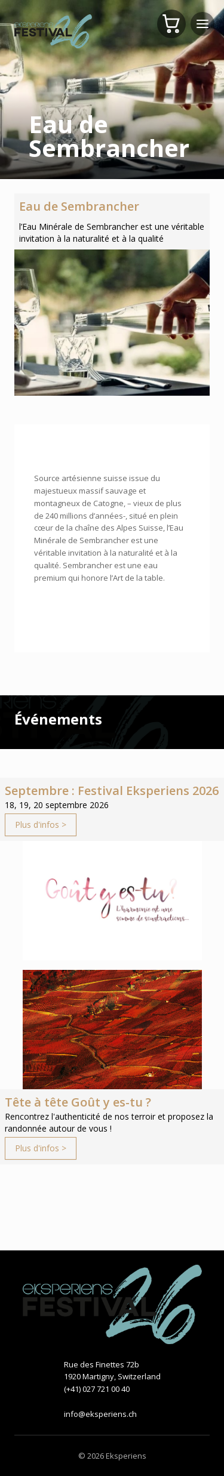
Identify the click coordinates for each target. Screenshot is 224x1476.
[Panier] (171, 24)
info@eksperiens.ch (100, 1414)
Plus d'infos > (40, 824)
